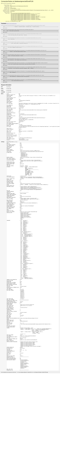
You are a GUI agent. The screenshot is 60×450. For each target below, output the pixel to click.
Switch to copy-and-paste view (11, 24)
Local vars (5, 29)
